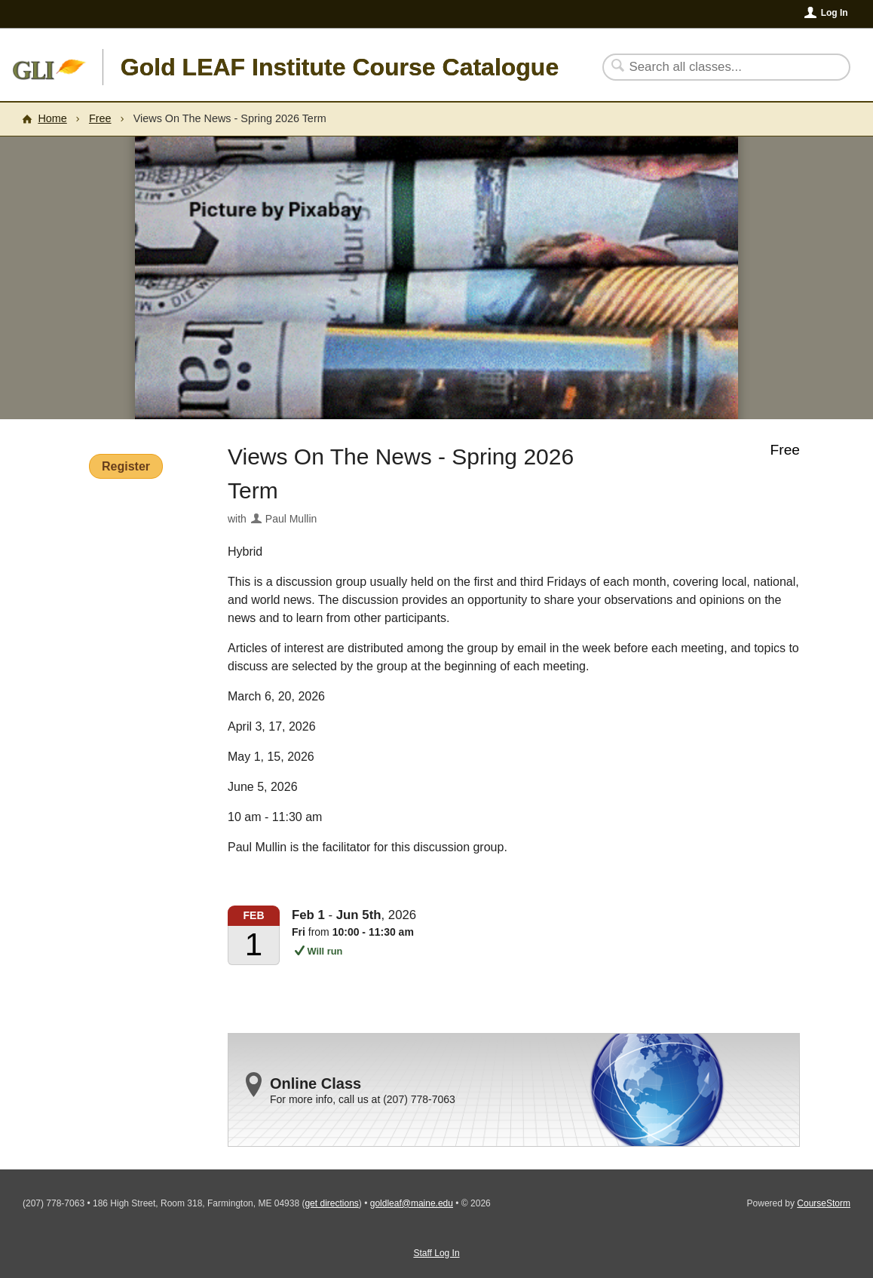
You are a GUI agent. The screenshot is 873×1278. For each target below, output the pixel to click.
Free (100, 118)
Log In (834, 13)
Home (52, 118)
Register (126, 466)
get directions (331, 1203)
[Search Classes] (717, 67)
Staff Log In (436, 1253)
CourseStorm (823, 1203)
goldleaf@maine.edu (411, 1203)
